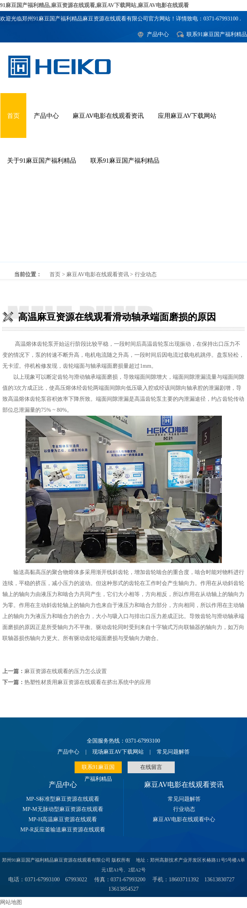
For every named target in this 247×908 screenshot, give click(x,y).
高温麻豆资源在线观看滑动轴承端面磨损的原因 (123, 222)
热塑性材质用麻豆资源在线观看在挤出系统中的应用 (87, 682)
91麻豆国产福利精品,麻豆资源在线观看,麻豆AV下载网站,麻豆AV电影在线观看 (94, 5)
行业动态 (146, 274)
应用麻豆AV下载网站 (187, 115)
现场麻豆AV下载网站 (117, 752)
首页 (13, 115)
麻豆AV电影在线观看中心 (184, 819)
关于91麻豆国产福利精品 (41, 160)
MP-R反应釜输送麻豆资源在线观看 (62, 830)
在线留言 (151, 767)
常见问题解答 (173, 752)
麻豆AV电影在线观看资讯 (108, 115)
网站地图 (11, 902)
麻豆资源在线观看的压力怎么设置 (65, 671)
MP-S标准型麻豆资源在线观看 (63, 799)
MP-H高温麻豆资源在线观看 (62, 819)
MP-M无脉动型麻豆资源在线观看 (62, 809)
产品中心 (158, 34)
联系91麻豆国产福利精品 (217, 34)
